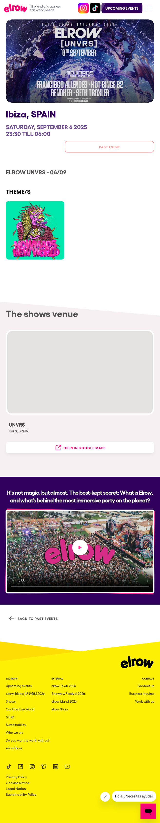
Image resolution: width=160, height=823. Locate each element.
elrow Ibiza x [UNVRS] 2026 (25, 693)
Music (10, 717)
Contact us (146, 686)
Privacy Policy (16, 777)
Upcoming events (19, 686)
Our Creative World (20, 709)
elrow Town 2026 (63, 686)
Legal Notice (16, 788)
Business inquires (141, 693)
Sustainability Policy (21, 794)
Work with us (144, 701)
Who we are (14, 732)
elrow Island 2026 (64, 701)
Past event (109, 147)
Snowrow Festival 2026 (68, 693)
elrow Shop (59, 709)
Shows (11, 701)
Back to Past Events (33, 618)
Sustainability (16, 724)
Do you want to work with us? (28, 740)
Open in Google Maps (80, 447)
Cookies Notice (17, 783)
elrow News (14, 748)
